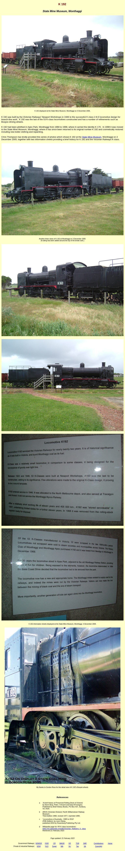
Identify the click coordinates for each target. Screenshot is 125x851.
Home (110, 843)
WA (62, 846)
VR (70, 843)
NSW (39, 846)
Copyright (98, 846)
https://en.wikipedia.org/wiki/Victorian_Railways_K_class (64, 829)
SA (85, 846)
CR (54, 843)
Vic (70, 846)
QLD (47, 846)
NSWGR (39, 843)
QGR (47, 843)
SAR (85, 843)
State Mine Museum (91, 137)
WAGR (61, 843)
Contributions (98, 843)
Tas (77, 846)
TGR (77, 843)
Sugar (54, 846)
